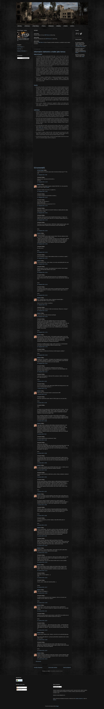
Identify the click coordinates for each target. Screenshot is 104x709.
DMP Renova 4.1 (49, 38)
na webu (47, 187)
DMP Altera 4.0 (41, 42)
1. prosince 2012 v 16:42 (42, 381)
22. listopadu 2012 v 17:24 (42, 205)
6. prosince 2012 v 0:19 (41, 434)
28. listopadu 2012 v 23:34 (42, 316)
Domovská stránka (52, 667)
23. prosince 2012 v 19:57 (42, 650)
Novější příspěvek (38, 667)
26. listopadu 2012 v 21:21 (42, 295)
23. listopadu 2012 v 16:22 (42, 212)
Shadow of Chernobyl (21, 51)
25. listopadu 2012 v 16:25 (42, 258)
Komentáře (19, 689)
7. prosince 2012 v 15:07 (42, 491)
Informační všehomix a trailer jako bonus (49, 52)
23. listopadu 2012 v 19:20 (42, 230)
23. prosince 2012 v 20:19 (42, 658)
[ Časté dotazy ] (36, 25)
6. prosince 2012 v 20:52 (42, 477)
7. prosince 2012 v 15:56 (42, 504)
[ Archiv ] (72, 25)
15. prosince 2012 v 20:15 (42, 552)
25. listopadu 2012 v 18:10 (42, 264)
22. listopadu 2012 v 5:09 (42, 174)
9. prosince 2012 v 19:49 (42, 515)
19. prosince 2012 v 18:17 (42, 587)
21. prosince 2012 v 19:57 (42, 620)
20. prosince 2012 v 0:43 (42, 611)
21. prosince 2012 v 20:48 (42, 630)
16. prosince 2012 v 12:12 (42, 570)
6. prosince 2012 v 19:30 (42, 469)
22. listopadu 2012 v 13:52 (42, 191)
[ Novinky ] (19, 25)
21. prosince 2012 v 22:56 (42, 639)
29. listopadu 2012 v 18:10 (42, 355)
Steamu (54, 699)
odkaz (83, 56)
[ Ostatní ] (66, 25)
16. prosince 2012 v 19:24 (42, 577)
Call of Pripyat (20, 46)
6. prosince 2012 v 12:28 (42, 440)
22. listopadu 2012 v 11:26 (42, 181)
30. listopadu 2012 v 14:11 (42, 371)
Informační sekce (78, 45)
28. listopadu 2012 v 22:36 (42, 310)
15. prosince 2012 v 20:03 (42, 545)
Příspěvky (19, 687)
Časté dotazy (82, 46)
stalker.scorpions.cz (79, 698)
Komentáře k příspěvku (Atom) (57, 671)
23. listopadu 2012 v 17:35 (42, 219)
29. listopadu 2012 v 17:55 (42, 346)
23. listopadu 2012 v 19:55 (42, 243)
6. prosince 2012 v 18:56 (42, 462)
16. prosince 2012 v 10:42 (42, 562)
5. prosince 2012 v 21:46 (42, 402)
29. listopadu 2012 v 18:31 (42, 363)
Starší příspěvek (67, 667)
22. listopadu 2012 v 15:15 (42, 197)
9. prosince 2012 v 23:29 (42, 535)
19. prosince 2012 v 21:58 (42, 602)
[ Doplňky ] (58, 25)
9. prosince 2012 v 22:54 (42, 525)
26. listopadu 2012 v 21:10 (42, 284)
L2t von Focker (40, 170)
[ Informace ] (27, 25)
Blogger (57, 706)
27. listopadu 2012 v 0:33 (42, 304)
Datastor (39, 184)
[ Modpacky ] (51, 25)
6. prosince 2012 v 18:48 (42, 453)
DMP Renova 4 (47, 35)
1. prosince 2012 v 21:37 (42, 394)
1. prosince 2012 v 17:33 (42, 388)
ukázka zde (41, 127)
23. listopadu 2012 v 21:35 (42, 252)
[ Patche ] (44, 25)
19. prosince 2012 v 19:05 (42, 593)
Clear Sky (19, 48)
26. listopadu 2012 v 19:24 (42, 272)
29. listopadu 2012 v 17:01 (42, 332)
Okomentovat (38, 661)
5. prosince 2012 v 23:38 (42, 420)
